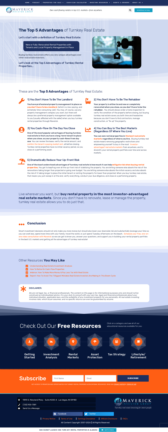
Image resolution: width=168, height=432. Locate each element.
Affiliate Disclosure (109, 419)
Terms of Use (66, 419)
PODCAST (36, 2)
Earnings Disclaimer (86, 419)
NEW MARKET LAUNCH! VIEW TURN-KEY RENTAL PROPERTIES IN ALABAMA (68, 430)
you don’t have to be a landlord (42, 107)
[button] (130, 10)
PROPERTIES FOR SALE (53, 2)
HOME (27, 2)
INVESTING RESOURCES (100, 2)
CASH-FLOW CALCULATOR (76, 2)
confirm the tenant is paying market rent (45, 144)
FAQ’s (125, 419)
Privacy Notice (49, 419)
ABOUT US (137, 2)
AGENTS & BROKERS (121, 2)
